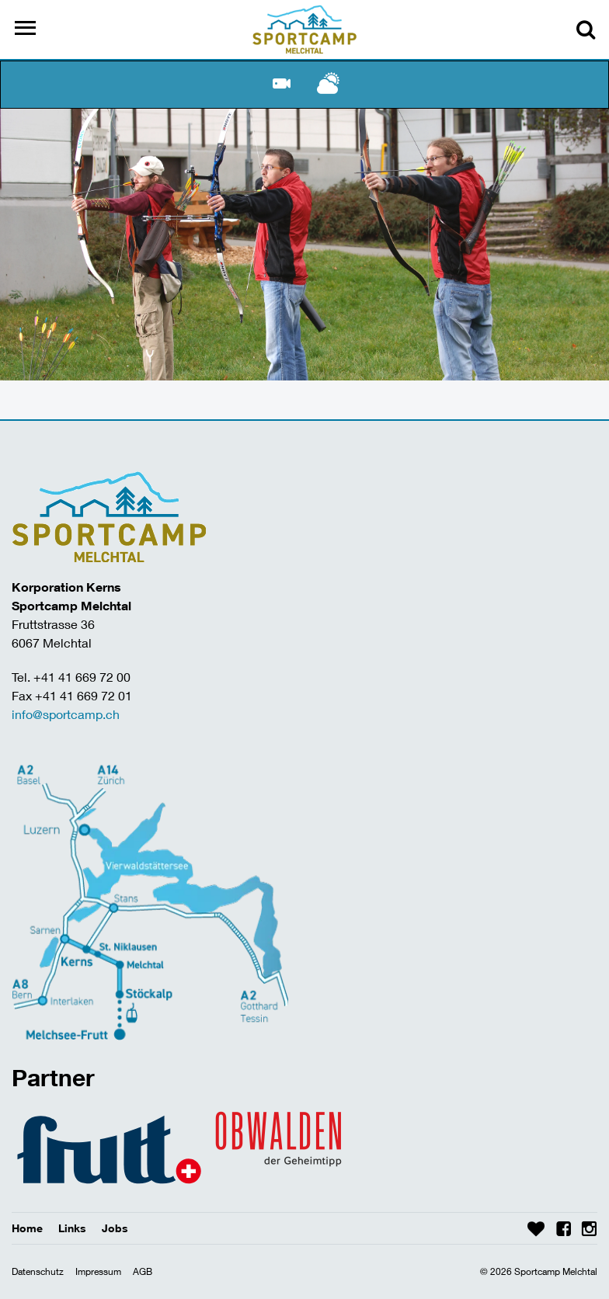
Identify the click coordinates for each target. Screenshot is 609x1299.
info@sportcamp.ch (66, 714)
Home (27, 1228)
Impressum (98, 1271)
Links (72, 1228)
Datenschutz (38, 1271)
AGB (142, 1271)
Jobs (115, 1228)
